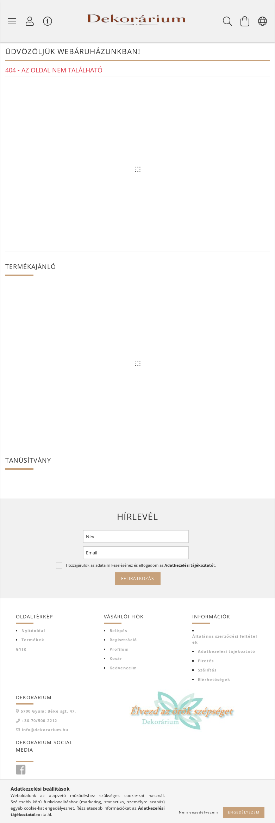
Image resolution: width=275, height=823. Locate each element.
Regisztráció (123, 640)
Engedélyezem (244, 812)
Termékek (32, 640)
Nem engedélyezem (198, 812)
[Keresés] (227, 21)
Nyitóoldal (33, 631)
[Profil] (30, 21)
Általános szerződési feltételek (224, 639)
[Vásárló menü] (47, 21)
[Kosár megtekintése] (245, 21)
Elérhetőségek (214, 679)
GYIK (21, 649)
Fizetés (206, 661)
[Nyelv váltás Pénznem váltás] (263, 21)
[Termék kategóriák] (12, 21)
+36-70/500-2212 (39, 721)
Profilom (119, 649)
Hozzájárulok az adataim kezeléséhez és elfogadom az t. (141, 565)
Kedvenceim (123, 668)
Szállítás (207, 670)
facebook (20, 770)
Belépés (118, 631)
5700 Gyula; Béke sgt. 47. (48, 711)
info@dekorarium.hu (45, 730)
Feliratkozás (137, 579)
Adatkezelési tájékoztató (226, 652)
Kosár (116, 659)
